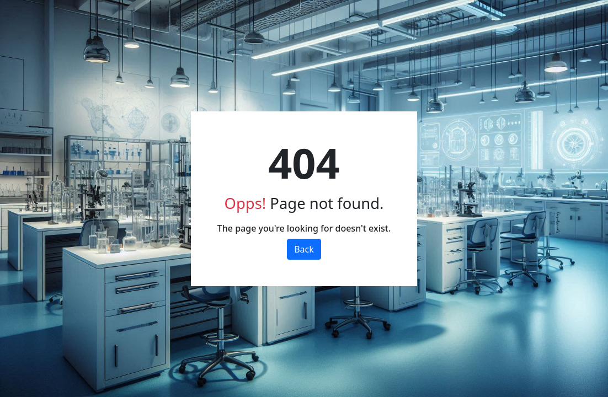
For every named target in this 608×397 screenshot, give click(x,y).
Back (304, 249)
